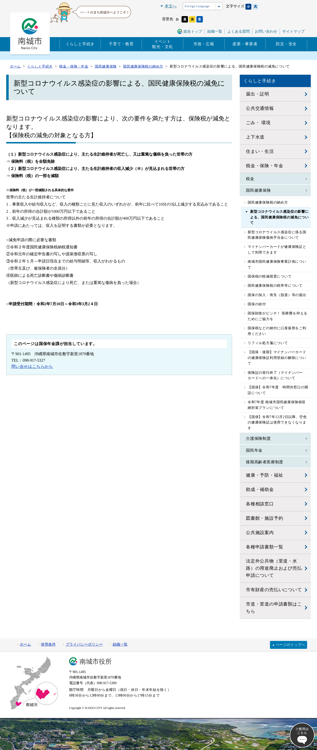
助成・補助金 (260, 489)
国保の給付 (257, 304)
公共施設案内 (260, 532)
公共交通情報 (260, 108)
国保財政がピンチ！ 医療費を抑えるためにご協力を (277, 316)
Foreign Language (197, 6)
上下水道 (255, 137)
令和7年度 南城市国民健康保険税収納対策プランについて (277, 404)
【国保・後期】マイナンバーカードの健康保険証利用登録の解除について (277, 357)
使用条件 (48, 644)
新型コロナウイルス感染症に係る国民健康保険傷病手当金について (277, 234)
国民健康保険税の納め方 (268, 202)
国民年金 (254, 450)
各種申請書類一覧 (264, 546)
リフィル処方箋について (268, 343)
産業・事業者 (245, 44)
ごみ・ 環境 (258, 122)
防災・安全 (286, 44)
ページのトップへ (290, 645)
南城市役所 (95, 661)
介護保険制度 (258, 438)
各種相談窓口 (260, 503)
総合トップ (193, 31)
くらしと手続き (80, 44)
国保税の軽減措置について (270, 276)
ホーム (25, 644)
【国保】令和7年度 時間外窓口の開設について (278, 390)
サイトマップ (293, 31)
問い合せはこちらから (32, 366)
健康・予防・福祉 (264, 475)
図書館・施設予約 (264, 518)
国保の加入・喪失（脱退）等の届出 (277, 295)
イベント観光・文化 (162, 44)
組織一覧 (214, 31)
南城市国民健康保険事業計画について (277, 264)
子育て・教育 (121, 44)
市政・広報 (203, 44)
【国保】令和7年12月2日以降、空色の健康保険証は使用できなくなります (277, 422)
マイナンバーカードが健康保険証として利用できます (277, 249)
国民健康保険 (258, 190)
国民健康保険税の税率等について (275, 285)
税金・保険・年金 (264, 165)
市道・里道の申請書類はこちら (274, 608)
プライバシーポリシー (84, 644)
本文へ (171, 6)
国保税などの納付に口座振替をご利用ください (277, 330)
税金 (250, 179)
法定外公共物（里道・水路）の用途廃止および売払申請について (274, 568)
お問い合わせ (266, 31)
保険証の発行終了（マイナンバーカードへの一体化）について (275, 375)
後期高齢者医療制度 (264, 462)
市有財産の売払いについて (274, 589)
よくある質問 (238, 31)
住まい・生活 (260, 151)
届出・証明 (257, 94)
